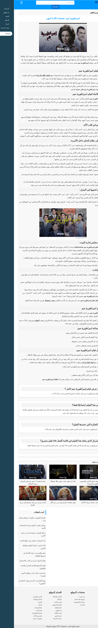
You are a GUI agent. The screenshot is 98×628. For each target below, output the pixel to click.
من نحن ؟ (68, 596)
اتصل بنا (68, 605)
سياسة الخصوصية (65, 602)
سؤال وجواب (24, 607)
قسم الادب (25, 610)
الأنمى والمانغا (43, 596)
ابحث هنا (41, 6)
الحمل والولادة (23, 599)
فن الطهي (45, 610)
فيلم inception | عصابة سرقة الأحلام (79, 502)
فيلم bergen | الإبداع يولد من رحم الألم (49, 502)
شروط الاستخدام (65, 599)
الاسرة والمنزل (23, 596)
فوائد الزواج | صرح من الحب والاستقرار (18, 561)
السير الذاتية (44, 602)
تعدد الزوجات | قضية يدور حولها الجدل (18, 541)
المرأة (26, 605)
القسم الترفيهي (43, 605)
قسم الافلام (80, 13)
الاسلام (45, 599)
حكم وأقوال (44, 607)
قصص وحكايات (23, 616)
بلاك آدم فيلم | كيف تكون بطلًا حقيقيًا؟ (49, 481)
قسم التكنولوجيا (23, 613)
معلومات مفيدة (23, 618)
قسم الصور (44, 616)
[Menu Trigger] (7, 2)
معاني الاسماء (43, 618)
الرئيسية (89, 13)
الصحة (26, 602)
